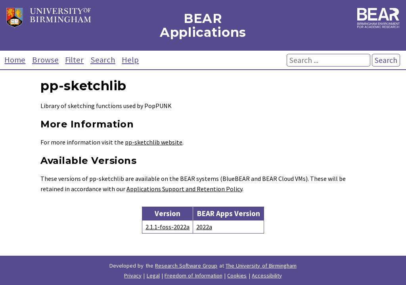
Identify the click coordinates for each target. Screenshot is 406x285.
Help (130, 60)
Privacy (133, 275)
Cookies (237, 275)
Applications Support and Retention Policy (184, 189)
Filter (74, 60)
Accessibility (267, 275)
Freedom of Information (193, 275)
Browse (45, 60)
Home (14, 60)
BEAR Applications (203, 25)
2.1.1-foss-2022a (168, 227)
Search (102, 60)
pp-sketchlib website (153, 142)
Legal (153, 275)
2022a (204, 227)
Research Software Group (186, 265)
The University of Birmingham (261, 265)
